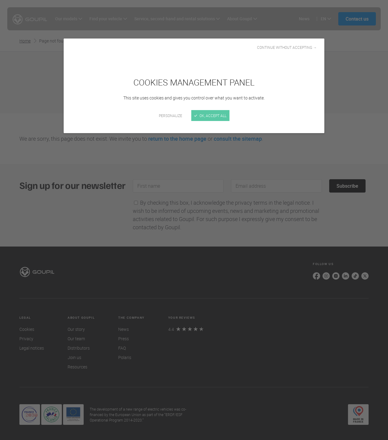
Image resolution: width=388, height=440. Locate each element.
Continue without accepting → (287, 47)
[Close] (194, 220)
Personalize (170, 115)
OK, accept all (210, 115)
